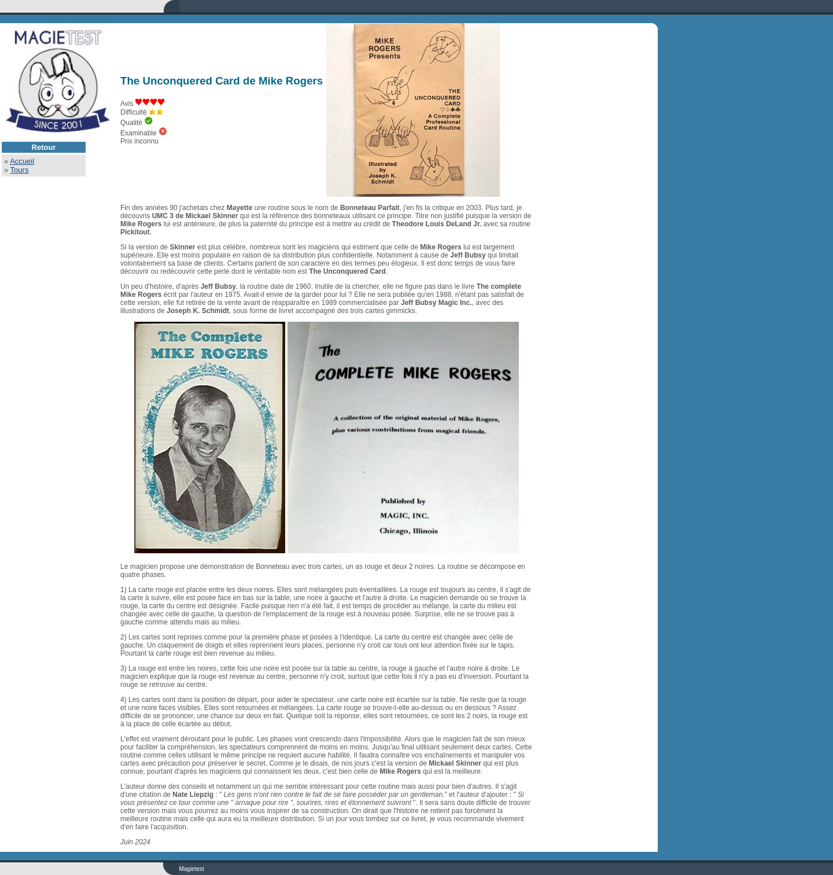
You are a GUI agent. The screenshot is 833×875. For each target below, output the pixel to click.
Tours (19, 170)
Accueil (22, 161)
